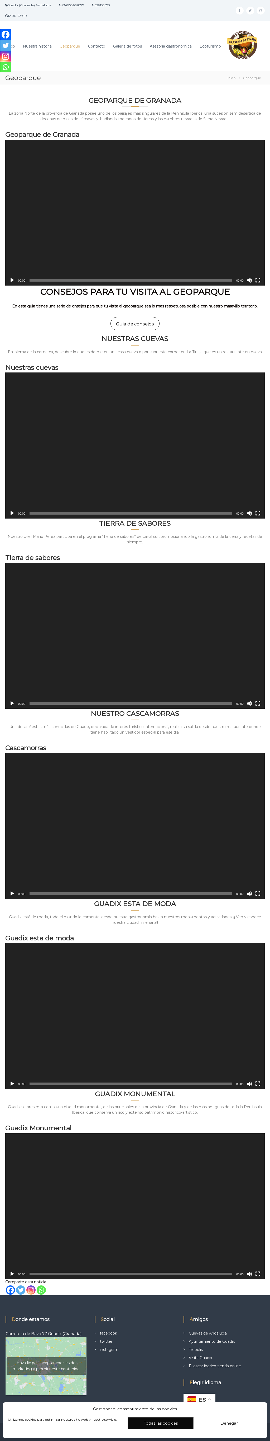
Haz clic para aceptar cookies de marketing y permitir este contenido (46, 1362)
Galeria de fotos (127, 46)
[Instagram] (31, 1286)
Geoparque (70, 46)
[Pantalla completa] (258, 280)
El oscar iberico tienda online (215, 1362)
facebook (108, 1329)
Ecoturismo (210, 46)
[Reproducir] (12, 280)
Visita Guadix (200, 1354)
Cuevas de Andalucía (208, 1329)
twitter (106, 1337)
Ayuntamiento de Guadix (212, 1337)
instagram (109, 1346)
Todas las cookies (161, 1423)
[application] (134, 213)
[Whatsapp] (41, 1286)
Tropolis (196, 1346)
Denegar (229, 1423)
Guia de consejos (135, 323)
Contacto (96, 46)
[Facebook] (10, 1286)
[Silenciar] (249, 280)
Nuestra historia (37, 46)
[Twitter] (20, 1286)
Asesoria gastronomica (171, 46)
